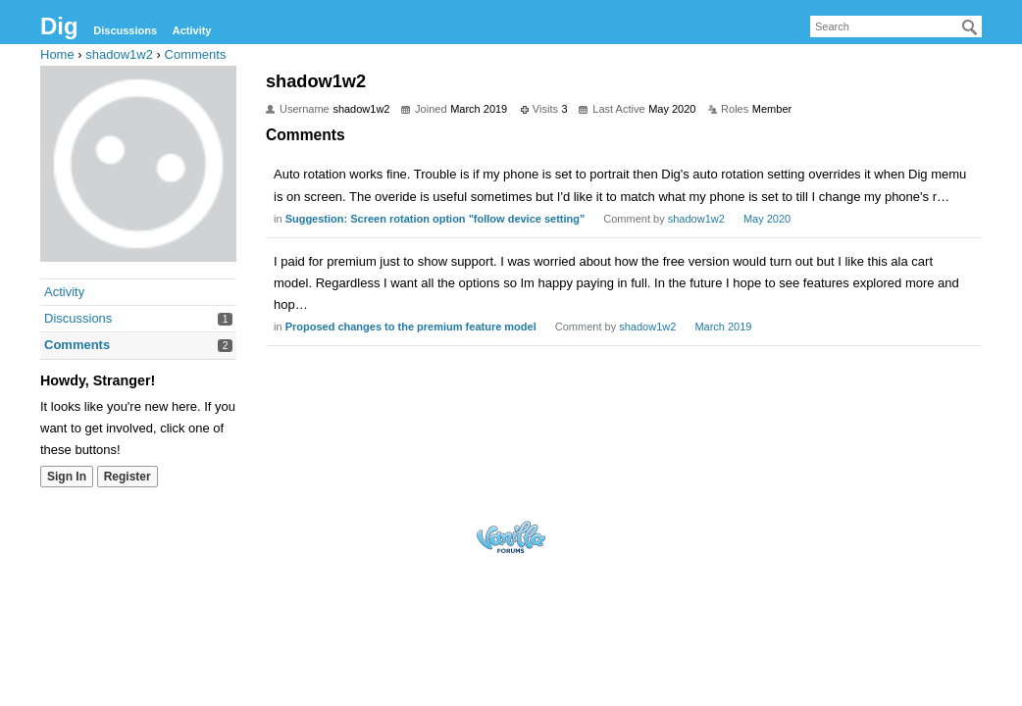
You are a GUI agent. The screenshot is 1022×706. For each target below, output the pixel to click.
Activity (192, 30)
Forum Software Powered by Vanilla (511, 537)
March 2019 (722, 326)
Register (127, 476)
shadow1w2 (696, 219)
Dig (59, 26)
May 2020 (767, 219)
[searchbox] (896, 26)
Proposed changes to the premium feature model (411, 326)
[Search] (970, 27)
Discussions (125, 30)
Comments (77, 344)
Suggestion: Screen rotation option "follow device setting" (435, 219)
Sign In (66, 476)
